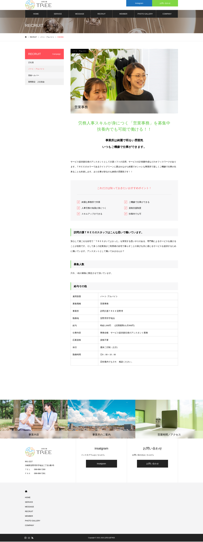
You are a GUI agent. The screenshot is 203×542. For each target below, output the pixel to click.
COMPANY (167, 14)
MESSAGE (79, 14)
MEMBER (123, 14)
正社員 (31, 63)
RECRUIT (101, 14)
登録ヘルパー (33, 76)
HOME (36, 14)
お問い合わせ (152, 464)
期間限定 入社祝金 (36, 82)
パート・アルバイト (80, 51)
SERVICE (58, 14)
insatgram (101, 464)
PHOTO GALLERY (145, 14)
